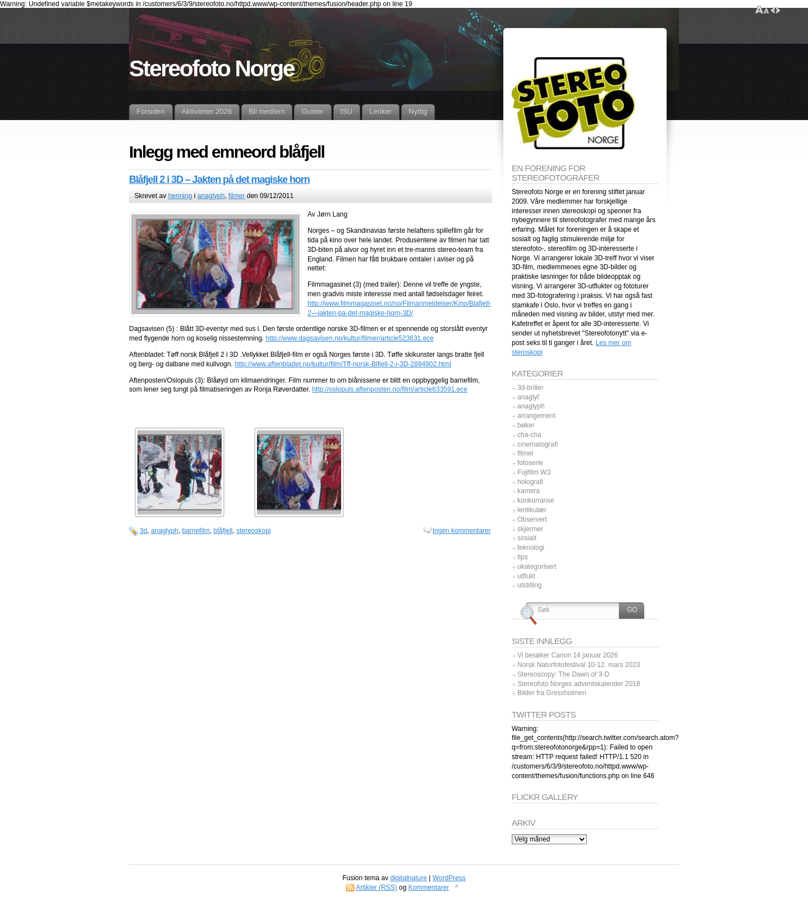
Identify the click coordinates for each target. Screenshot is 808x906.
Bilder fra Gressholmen (551, 693)
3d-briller (530, 388)
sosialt (526, 538)
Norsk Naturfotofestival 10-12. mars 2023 (578, 665)
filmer (236, 196)
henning (180, 196)
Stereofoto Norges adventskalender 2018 (578, 684)
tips (522, 557)
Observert (532, 519)
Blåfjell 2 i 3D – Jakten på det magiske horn (219, 179)
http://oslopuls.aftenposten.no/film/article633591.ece (389, 389)
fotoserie (530, 463)
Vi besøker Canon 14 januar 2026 (567, 655)
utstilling (529, 585)
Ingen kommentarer (462, 531)
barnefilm (195, 531)
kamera (528, 491)
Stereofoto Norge (211, 68)
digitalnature (409, 878)
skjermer (530, 529)
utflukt (526, 576)
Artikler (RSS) (376, 887)
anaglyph (211, 196)
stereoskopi (253, 531)
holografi (530, 482)
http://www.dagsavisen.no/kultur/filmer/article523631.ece (349, 338)
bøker (526, 425)
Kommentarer (428, 887)
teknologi (530, 547)
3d (143, 531)
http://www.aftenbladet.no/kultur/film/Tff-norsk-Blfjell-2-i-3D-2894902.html (343, 364)
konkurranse (535, 500)
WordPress (449, 878)
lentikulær (532, 510)
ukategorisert (536, 567)
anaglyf (528, 397)
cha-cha (529, 435)
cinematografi (537, 444)
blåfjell (222, 531)
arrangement (536, 416)
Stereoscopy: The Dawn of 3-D (563, 674)
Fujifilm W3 (533, 472)
